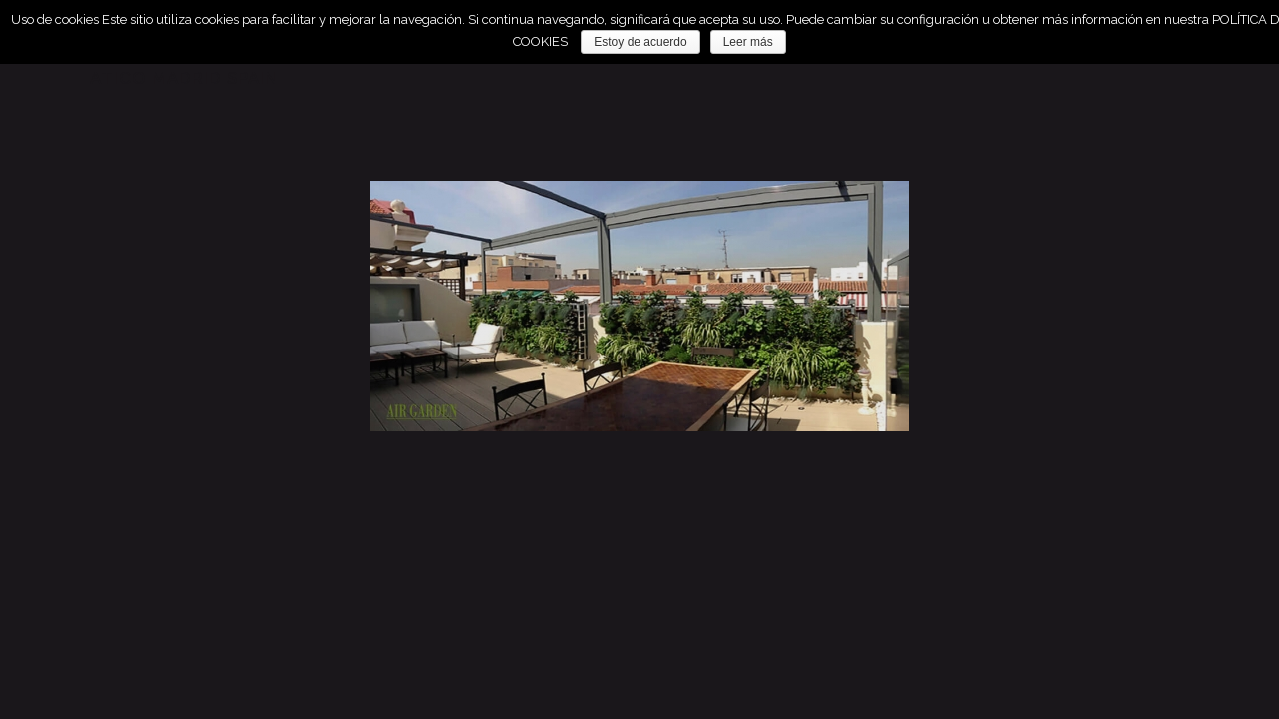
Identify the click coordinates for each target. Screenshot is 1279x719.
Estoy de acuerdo (640, 42)
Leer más (748, 42)
